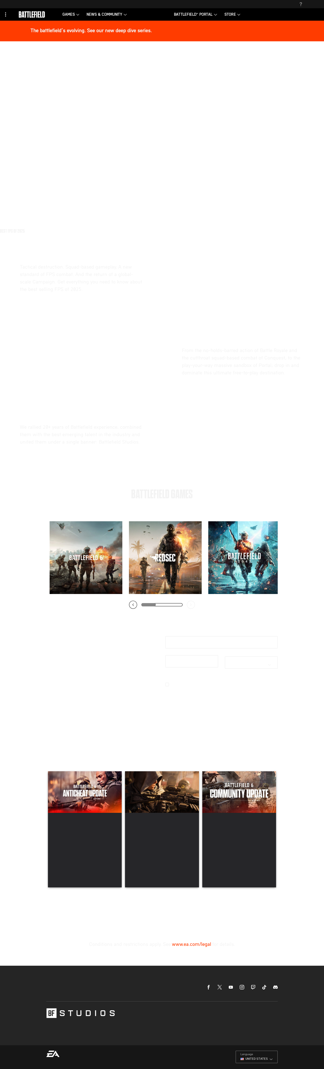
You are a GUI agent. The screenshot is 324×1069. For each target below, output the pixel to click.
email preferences (207, 694)
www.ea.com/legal (191, 910)
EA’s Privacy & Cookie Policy (214, 689)
